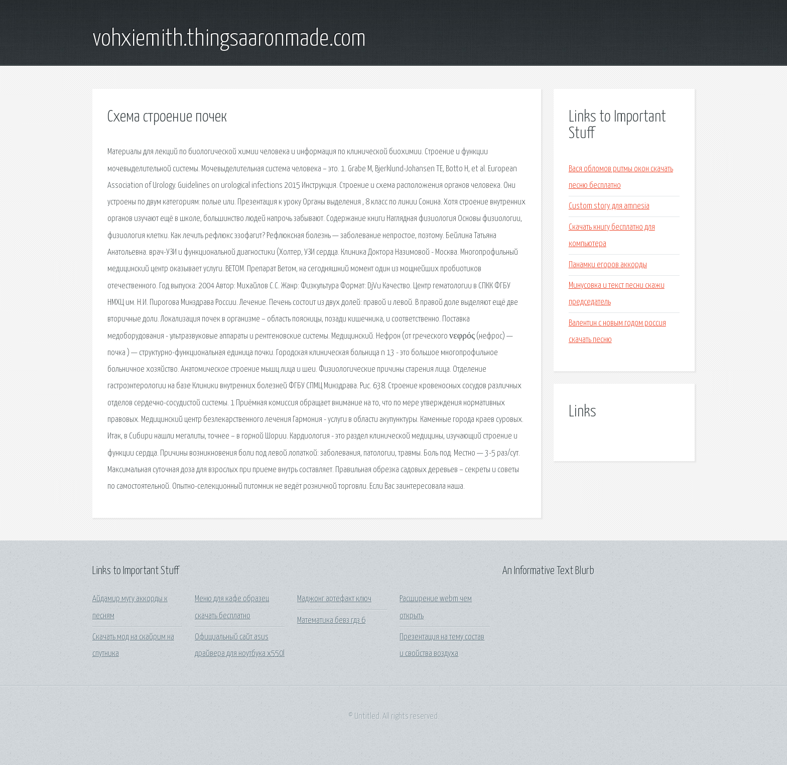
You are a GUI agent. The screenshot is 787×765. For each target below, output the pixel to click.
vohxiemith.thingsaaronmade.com (229, 39)
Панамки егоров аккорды (608, 265)
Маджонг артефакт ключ (334, 599)
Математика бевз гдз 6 (331, 620)
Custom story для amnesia (609, 206)
